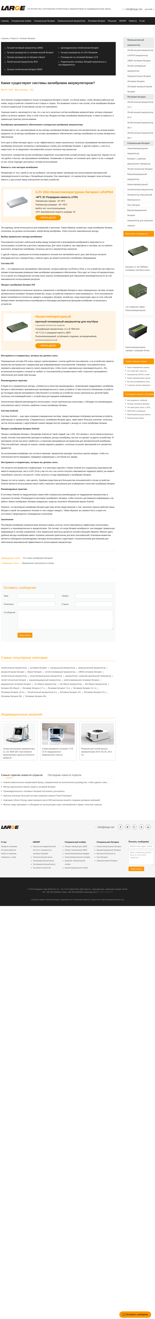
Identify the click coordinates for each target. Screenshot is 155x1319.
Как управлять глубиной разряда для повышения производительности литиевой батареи (137, 400)
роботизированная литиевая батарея (81, 680)
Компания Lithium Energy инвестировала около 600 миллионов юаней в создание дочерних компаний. (51, 800)
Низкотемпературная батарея (109, 846)
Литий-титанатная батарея (140, 169)
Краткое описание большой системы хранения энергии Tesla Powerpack (37, 796)
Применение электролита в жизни (38, 563)
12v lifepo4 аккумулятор (45, 684)
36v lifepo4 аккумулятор (96, 684)
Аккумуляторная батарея (139, 76)
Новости (133, 21)
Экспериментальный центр (44, 864)
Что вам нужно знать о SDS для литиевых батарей (138, 407)
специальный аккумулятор (62, 668)
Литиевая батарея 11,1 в (84, 688)
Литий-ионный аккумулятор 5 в (42, 692)
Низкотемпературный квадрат (77, 854)
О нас (142, 21)
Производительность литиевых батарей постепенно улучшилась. (34, 791)
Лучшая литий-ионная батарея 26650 (24, 69)
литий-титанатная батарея (13, 680)
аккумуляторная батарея (12, 672)
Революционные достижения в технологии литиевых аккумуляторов (139, 415)
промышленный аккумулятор (92, 668)
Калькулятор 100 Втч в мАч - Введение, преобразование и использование (139, 375)
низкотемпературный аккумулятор (46, 676)
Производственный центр (43, 861)
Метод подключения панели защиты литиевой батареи (29, 787)
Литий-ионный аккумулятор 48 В (22, 62)
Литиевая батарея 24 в (95, 692)
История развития (8, 850)
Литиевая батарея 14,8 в (12, 692)
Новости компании (8, 854)
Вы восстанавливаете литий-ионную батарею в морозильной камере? (139, 382)
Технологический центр (42, 857)
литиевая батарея (38, 668)
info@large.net (134, 9)
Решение (112, 21)
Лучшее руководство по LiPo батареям (79, 52)
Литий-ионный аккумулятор (140, 50)
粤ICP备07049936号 (104, 892)
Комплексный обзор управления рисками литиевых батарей (135, 418)
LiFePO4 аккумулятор (137, 55)
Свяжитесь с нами (8, 857)
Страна (65, 604)
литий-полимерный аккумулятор (60, 672)
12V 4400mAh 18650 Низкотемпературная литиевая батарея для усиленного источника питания (135, 309)
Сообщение (9, 612)
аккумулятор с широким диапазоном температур (88, 676)
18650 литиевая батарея (90, 672)
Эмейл (65, 596)
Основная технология (42, 868)
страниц (5, 21)
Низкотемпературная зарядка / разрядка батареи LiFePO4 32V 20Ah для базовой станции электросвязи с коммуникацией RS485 (138, 349)
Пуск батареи (133, 205)
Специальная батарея (44, 21)
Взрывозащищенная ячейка (76, 868)
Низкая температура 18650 (76, 846)
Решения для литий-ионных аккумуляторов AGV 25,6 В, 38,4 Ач (96, 752)
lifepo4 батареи (35, 672)
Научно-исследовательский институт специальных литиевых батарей (44, 850)
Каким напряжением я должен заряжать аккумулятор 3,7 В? (139, 378)
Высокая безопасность (106, 854)
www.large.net (90, 892)
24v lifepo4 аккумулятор (71, 684)
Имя (6, 596)
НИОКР (122, 21)
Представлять (25, 635)
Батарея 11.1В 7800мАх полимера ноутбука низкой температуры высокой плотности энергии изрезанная (138, 269)
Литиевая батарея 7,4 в (59, 688)
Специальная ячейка (21, 21)
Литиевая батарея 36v (11, 696)
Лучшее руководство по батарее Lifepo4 (26, 57)
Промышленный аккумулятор (71, 21)
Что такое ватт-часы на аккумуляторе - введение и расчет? (138, 371)
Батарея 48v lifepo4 (10, 688)
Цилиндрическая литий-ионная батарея (80, 48)
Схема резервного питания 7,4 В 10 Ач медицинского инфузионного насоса (57, 752)
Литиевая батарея (96, 21)
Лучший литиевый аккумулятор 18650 (25, 48)
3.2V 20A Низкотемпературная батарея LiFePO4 (74, 192)
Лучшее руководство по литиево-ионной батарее (30, 52)
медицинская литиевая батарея (16, 684)
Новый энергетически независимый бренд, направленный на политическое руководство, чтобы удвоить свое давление (55, 782)
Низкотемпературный (53, 316)
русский (149, 9)
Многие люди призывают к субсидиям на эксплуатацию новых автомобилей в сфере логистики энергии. (52, 805)
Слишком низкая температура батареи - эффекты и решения (139, 385)
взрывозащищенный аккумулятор (45, 680)
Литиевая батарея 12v (70, 692)
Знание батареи (27, 38)
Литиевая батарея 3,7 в (33, 688)
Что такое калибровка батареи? (38, 558)
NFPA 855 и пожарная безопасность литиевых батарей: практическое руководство (137, 411)
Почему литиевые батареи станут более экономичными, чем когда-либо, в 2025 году (139, 404)
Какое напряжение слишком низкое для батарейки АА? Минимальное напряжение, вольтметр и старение (138, 367)
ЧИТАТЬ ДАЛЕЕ (48, 218)
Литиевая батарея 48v (35, 696)
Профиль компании (9, 846)
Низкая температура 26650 (76, 850)
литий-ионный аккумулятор (14, 668)
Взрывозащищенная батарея (109, 850)
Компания (9, 604)
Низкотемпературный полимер (77, 857)
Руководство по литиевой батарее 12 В (79, 57)
